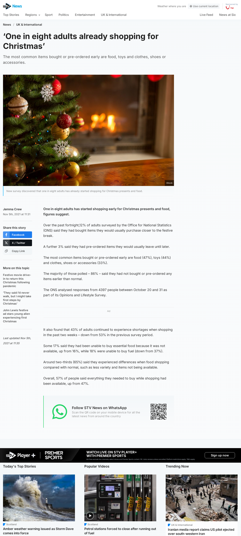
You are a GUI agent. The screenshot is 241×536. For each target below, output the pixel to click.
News (7, 24)
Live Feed (206, 15)
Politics (64, 15)
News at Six (227, 15)
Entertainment (85, 15)
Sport (49, 15)
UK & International (114, 15)
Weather (162, 6)
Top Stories (11, 15)
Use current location (203, 6)
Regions (31, 15)
